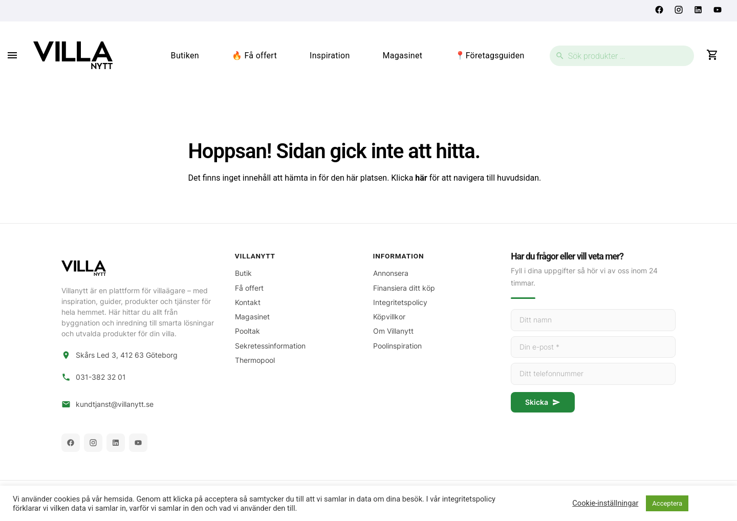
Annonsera (390, 273)
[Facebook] (70, 442)
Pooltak (247, 331)
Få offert (249, 288)
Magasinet (403, 55)
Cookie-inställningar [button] (605, 503)
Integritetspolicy (400, 302)
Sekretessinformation (270, 345)
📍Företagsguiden (489, 55)
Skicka (542, 402)
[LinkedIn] (115, 442)
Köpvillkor (389, 316)
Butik (243, 273)
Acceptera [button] (667, 503)
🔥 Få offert (254, 55)
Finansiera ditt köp (404, 288)
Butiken (185, 55)
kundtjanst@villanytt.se (115, 404)
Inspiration (330, 55)
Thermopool (255, 360)
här (421, 178)
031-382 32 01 (101, 377)
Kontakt (248, 302)
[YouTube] (138, 442)
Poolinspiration (397, 345)
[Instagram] (93, 442)
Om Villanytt (393, 331)
